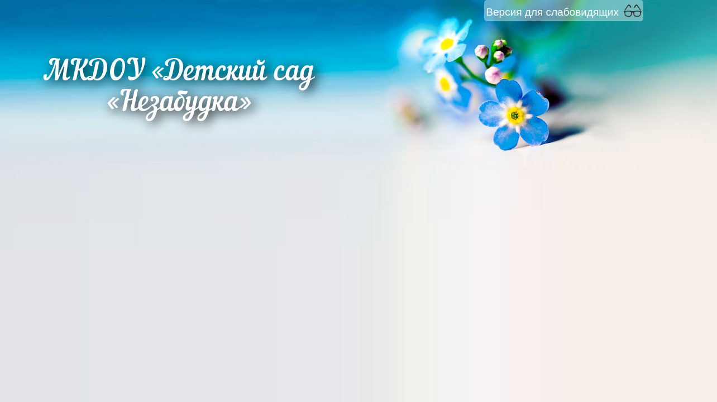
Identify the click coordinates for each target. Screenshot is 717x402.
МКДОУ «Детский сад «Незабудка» (179, 88)
